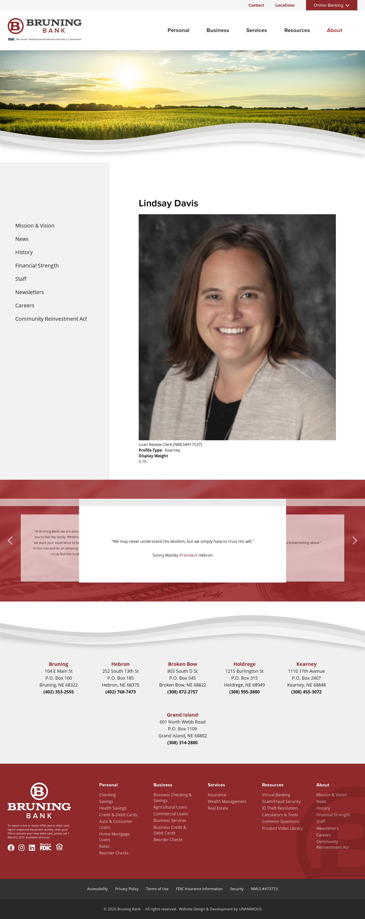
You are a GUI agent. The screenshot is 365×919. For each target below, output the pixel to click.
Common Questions (280, 821)
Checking (107, 794)
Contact (256, 5)
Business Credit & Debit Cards (170, 830)
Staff (20, 278)
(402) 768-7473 (120, 692)
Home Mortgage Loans (114, 836)
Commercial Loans (171, 813)
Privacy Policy (127, 888)
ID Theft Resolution (280, 808)
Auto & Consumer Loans (116, 824)
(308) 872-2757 (182, 692)
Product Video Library (282, 828)
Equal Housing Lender (59, 847)
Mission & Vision (35, 225)
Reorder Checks (114, 853)
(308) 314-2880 (182, 742)
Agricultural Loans (170, 807)
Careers (24, 305)
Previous (11, 540)
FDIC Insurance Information (199, 888)
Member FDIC (45, 847)
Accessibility (97, 888)
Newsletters (29, 292)
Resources (297, 30)
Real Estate (218, 808)
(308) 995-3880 (244, 692)
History (24, 252)
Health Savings (113, 808)
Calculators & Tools (280, 814)
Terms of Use (157, 888)
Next (354, 540)
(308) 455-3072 (306, 692)
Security (237, 888)
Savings (106, 801)
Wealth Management (227, 801)
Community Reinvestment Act (51, 318)
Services (256, 30)
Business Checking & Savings (173, 797)
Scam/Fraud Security (281, 801)
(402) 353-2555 (58, 692)
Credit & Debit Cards (118, 814)
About (334, 30)
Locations (285, 5)
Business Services (170, 820)
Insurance (217, 794)
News (22, 238)
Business (218, 30)
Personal (179, 30)
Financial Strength (37, 265)
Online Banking (328, 5)
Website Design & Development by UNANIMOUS (220, 908)
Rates (104, 846)
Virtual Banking (276, 794)
